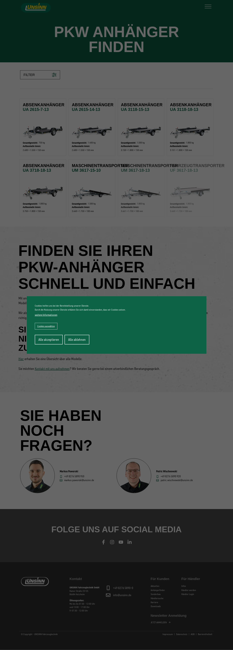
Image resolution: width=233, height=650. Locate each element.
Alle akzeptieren (48, 339)
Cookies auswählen (46, 326)
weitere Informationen (46, 315)
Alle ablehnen (77, 339)
